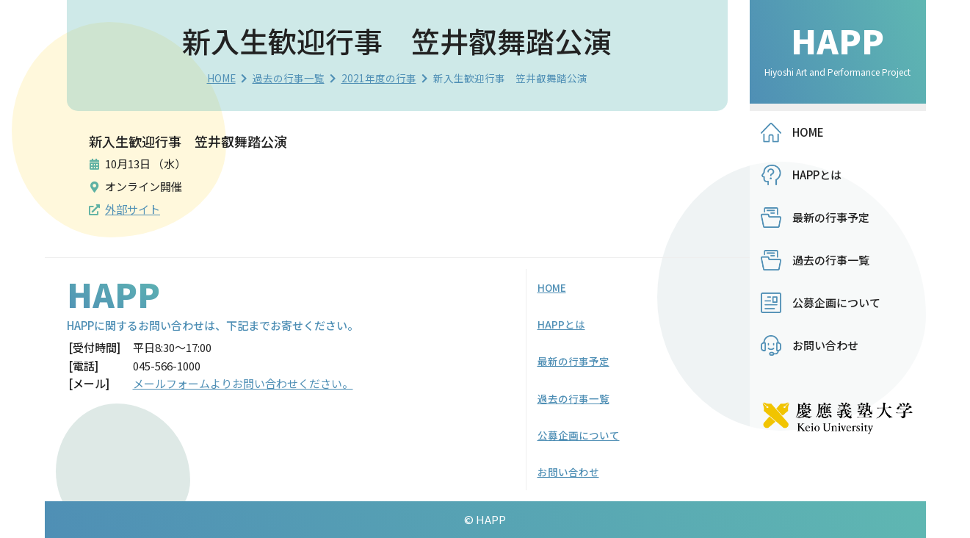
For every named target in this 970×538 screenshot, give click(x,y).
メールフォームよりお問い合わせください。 (243, 383)
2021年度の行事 (378, 78)
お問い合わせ (825, 345)
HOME (221, 78)
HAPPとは (816, 174)
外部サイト (132, 209)
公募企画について (836, 302)
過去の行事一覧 (289, 78)
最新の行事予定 (830, 217)
